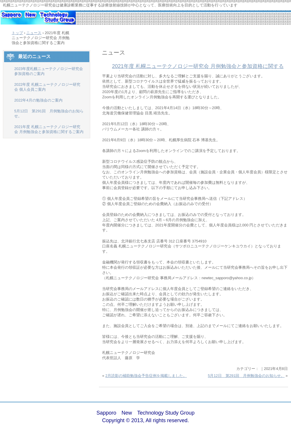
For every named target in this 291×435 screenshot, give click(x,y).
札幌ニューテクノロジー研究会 (38, 20)
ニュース (113, 52)
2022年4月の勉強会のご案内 (38, 100)
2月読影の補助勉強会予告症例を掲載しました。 (146, 375)
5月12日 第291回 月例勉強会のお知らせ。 (246, 375)
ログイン (271, 417)
